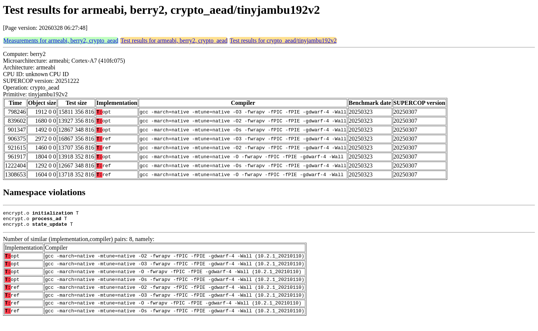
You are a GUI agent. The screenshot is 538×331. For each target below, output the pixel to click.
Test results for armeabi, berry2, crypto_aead (173, 40)
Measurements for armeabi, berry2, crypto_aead (60, 40)
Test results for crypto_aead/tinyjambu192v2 (283, 40)
